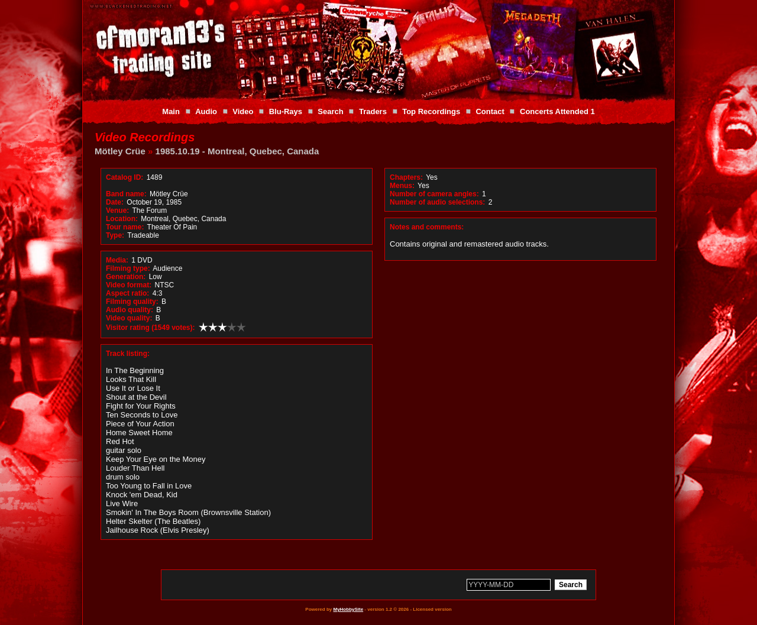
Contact (489, 111)
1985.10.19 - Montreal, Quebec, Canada (237, 151)
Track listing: (128, 353)
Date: (115, 202)
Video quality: (129, 318)
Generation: (125, 277)
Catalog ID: (124, 177)
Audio (206, 111)
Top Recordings (431, 111)
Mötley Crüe (120, 151)
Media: (117, 260)
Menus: (402, 186)
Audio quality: (129, 310)
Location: (122, 219)
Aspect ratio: (127, 293)
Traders (373, 111)
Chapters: (406, 177)
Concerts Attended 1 (557, 111)
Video (242, 111)
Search (330, 111)
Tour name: (125, 227)
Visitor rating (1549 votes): (150, 327)
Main (171, 111)
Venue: (117, 210)
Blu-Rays (285, 111)
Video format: (128, 285)
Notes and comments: (427, 227)
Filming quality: (132, 301)
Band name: (126, 194)
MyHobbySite (348, 609)
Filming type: (128, 268)
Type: (115, 235)
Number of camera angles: (434, 194)
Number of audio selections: (437, 202)
